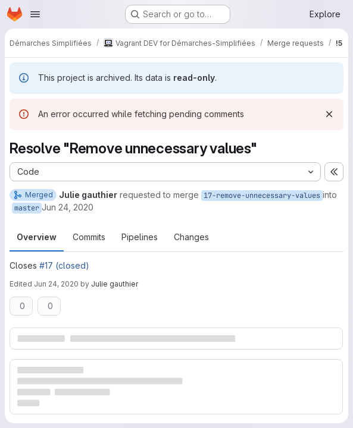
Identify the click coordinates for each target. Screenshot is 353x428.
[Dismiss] (329, 114)
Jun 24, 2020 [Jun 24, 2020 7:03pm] (67, 207)
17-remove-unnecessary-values (262, 195)
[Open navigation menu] (35, 14)
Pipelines (139, 237)
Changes (191, 237)
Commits (89, 237)
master (26, 208)
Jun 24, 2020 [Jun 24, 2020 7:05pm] (56, 283)
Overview (37, 237)
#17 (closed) (64, 265)
